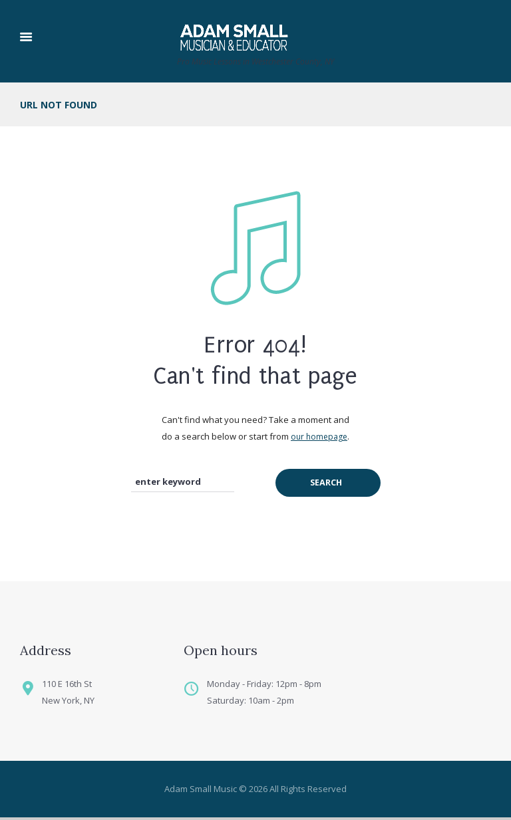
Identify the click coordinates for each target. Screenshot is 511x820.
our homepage (319, 437)
